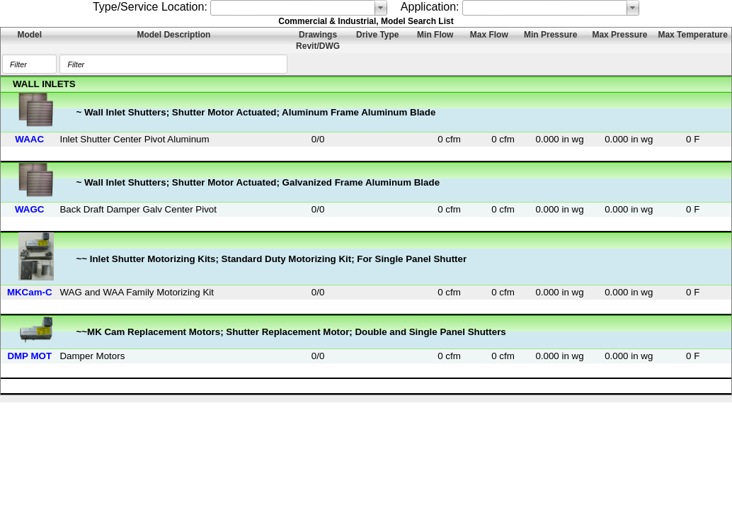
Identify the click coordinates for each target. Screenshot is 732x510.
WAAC (29, 139)
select (380, 8)
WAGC (29, 209)
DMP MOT (29, 356)
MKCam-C (29, 292)
